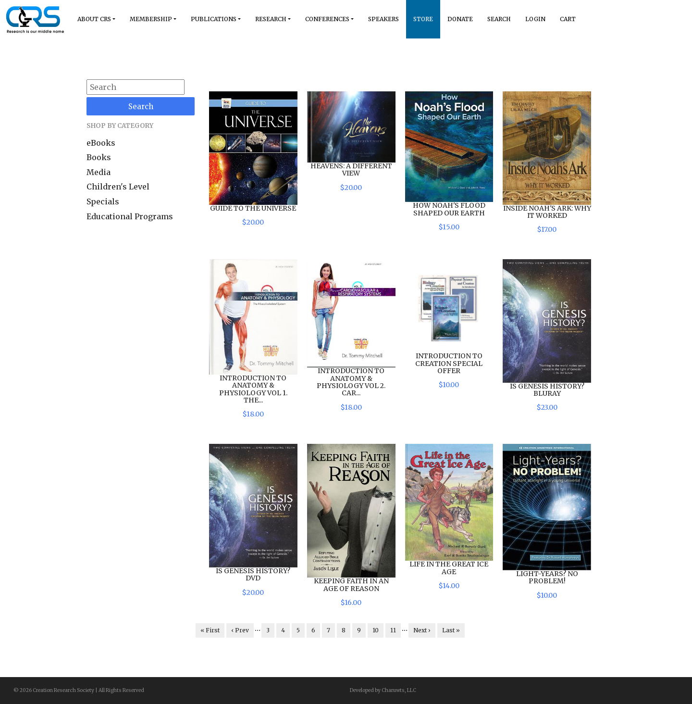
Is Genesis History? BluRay (547, 390)
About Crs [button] (94, 19)
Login (535, 19)
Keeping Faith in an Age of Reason (351, 584)
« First (210, 630)
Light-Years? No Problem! (547, 577)
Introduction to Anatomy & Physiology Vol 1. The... (253, 389)
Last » (451, 630)
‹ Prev (240, 630)
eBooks (100, 143)
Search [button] (499, 19)
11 (393, 630)
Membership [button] (151, 19)
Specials (102, 201)
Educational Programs (129, 216)
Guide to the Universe (253, 208)
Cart (568, 19)
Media (98, 172)
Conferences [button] (327, 19)
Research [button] (270, 19)
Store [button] (423, 19)
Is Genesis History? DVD (253, 574)
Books (98, 157)
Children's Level (117, 186)
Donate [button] (460, 19)
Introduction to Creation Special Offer (448, 363)
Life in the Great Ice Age (448, 568)
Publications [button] (213, 19)
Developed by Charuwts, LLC (383, 690)
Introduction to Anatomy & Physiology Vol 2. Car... (351, 381)
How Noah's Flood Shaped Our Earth (449, 209)
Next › (422, 630)
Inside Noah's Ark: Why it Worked (547, 212)
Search (140, 106)
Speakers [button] (383, 19)
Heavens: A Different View (351, 169)
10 (375, 630)
